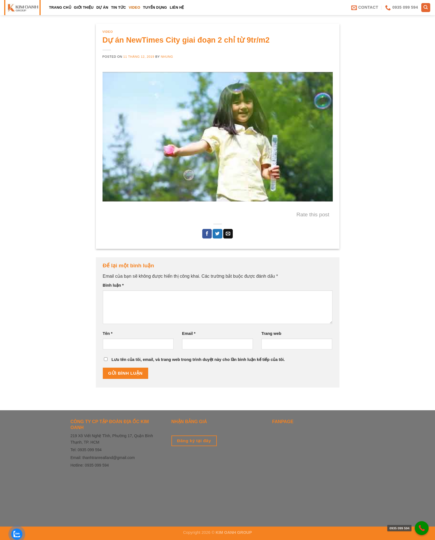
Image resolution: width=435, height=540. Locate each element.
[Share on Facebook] (207, 233)
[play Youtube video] (218, 136)
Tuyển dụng (155, 7)
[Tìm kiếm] (426, 7)
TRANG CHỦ (60, 7)
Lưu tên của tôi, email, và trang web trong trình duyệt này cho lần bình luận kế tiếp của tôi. (198, 359)
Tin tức (118, 7)
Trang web (271, 333)
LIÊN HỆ (177, 7)
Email (189, 333)
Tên (108, 333)
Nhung (167, 56)
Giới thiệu (84, 7)
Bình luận (113, 285)
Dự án (102, 7)
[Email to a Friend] (228, 233)
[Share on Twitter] (217, 233)
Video (134, 7)
